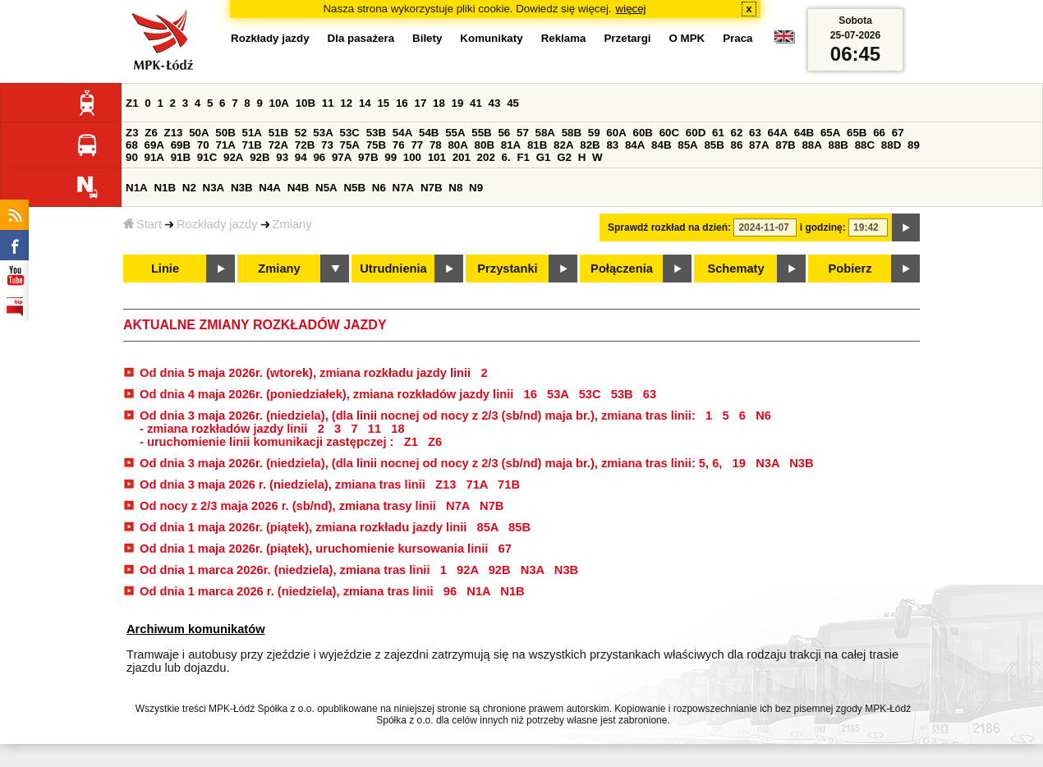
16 (402, 103)
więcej (631, 8)
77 (417, 145)
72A (278, 145)
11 (328, 103)
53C (350, 132)
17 (420, 103)
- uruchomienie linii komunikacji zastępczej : (268, 441)
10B (305, 103)
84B (661, 145)
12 (346, 103)
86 (737, 145)
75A (350, 145)
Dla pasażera (361, 38)
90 (132, 157)
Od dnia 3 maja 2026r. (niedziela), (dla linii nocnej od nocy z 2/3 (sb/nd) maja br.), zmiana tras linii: (419, 415)
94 (301, 157)
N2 (189, 187)
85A (687, 145)
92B (259, 157)
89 (913, 145)
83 (612, 145)
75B (376, 145)
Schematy (735, 268)
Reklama (563, 38)
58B (571, 132)
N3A (214, 187)
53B (376, 132)
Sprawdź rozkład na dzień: (669, 227)
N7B (431, 187)
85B (714, 145)
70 (203, 145)
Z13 (173, 132)
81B (537, 145)
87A (759, 145)
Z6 (151, 132)
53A (323, 132)
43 (495, 103)
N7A (404, 187)
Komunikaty (491, 38)
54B (429, 132)
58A (545, 132)
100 (412, 157)
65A (830, 132)
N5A (326, 187)
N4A (270, 187)
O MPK (687, 38)
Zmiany (292, 224)
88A (811, 145)
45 (513, 103)
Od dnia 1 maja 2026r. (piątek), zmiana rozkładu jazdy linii (305, 527)
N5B (354, 187)
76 (399, 145)
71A (225, 145)
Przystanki (507, 268)
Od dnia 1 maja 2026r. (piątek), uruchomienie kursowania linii (315, 548)
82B (590, 145)
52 (301, 132)
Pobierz (850, 268)
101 (437, 157)
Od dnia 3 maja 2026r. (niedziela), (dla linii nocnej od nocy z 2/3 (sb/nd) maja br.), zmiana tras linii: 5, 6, (432, 463)
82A (563, 145)
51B (278, 132)
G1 (543, 157)
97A (341, 157)
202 (486, 157)
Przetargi (627, 38)
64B (804, 132)
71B (252, 145)
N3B (242, 187)
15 (383, 103)
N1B (165, 187)
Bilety (427, 38)
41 (476, 103)
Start (142, 224)
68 (132, 145)
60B (643, 132)
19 (458, 103)
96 (319, 157)
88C (865, 145)
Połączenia (621, 268)
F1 (523, 157)
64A (778, 132)
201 (462, 157)
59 (594, 132)
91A (154, 157)
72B (305, 145)
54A (402, 132)
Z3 (132, 132)
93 (282, 157)
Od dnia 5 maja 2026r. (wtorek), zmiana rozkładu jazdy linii (307, 372)
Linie (165, 268)
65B (856, 132)
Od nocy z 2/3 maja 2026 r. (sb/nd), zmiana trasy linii (289, 505)
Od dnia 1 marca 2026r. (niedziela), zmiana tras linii (287, 569)
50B (225, 132)
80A (457, 145)
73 (327, 145)
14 (365, 103)
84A (635, 145)
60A (616, 132)
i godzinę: (823, 227)
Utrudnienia (393, 268)
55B (481, 132)
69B (181, 145)
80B (484, 145)
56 (504, 132)
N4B (298, 187)
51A (252, 132)
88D (891, 145)
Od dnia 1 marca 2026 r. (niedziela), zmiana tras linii (287, 591)
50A (199, 132)
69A (154, 145)
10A (279, 103)
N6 (379, 187)
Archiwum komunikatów (195, 629)
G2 (564, 157)
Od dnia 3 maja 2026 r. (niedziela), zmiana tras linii (284, 484)
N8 (455, 187)
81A (511, 145)
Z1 (132, 103)
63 (755, 132)
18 (439, 103)
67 (898, 132)
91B (181, 157)
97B (368, 157)
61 (718, 132)
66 (879, 132)
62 (737, 132)
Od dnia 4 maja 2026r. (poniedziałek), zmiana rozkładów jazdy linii (328, 394)
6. (506, 157)
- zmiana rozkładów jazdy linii (225, 428)
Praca (737, 38)
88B (838, 145)
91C (207, 157)
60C (669, 132)
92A (233, 157)
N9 (476, 187)
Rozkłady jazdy (217, 224)
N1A (137, 187)
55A (455, 132)
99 (390, 157)
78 (436, 145)
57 (523, 132)
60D (695, 132)
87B (785, 145)
